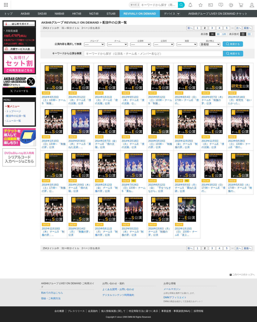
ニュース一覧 (13, 120)
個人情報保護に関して (113, 311)
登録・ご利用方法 (51, 298)
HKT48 (76, 13)
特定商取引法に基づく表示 (143, 311)
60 (218, 34)
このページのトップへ (242, 274)
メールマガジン (172, 289)
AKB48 (25, 13)
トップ (8, 13)
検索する (235, 53)
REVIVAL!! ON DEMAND (140, 13)
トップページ (13, 111)
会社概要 (59, 311)
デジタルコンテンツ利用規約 (118, 295)
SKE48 (42, 13)
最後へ (247, 28)
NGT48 (93, 13)
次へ (238, 28)
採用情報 (198, 311)
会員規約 (93, 311)
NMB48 (59, 13)
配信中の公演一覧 (16, 116)
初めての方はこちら (52, 292)
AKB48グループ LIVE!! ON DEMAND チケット (217, 13)
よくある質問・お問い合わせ (118, 289)
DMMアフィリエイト (175, 297)
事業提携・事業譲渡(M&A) (175, 311)
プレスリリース (76, 311)
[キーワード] (159, 5)
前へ (190, 28)
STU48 (111, 13)
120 (224, 34)
